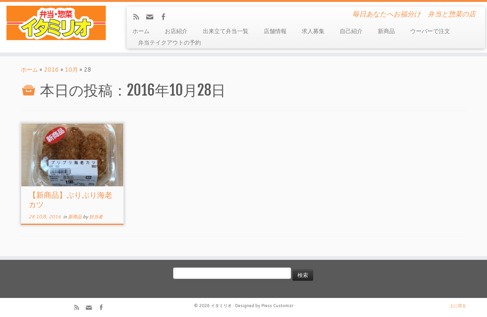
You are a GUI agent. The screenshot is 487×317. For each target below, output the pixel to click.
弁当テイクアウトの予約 (169, 42)
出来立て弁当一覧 (225, 31)
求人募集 (313, 31)
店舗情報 (275, 31)
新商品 (386, 31)
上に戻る (457, 306)
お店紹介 (176, 31)
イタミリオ (221, 306)
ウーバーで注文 (430, 31)
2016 (51, 70)
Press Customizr (277, 306)
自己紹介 (351, 31)
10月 (71, 70)
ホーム (141, 31)
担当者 (96, 216)
